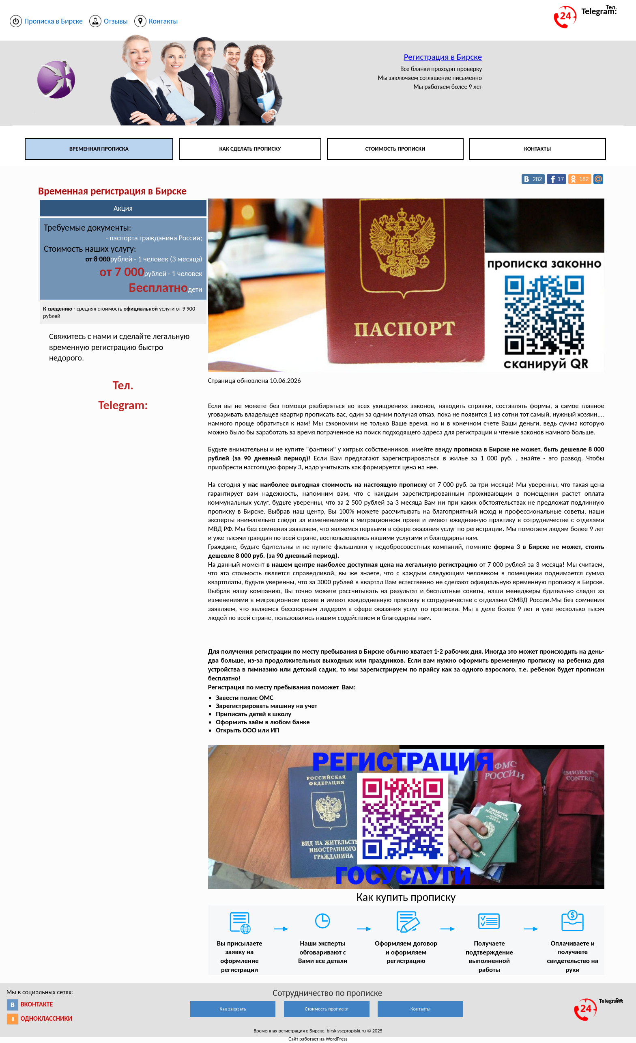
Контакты (537, 148)
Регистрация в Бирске (443, 57)
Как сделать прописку (250, 148)
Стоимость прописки (395, 148)
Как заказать (232, 1009)
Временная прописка (99, 148)
